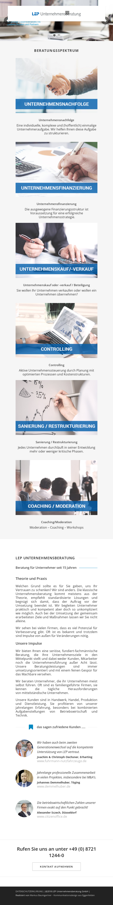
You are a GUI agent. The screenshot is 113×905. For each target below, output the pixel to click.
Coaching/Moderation (56, 522)
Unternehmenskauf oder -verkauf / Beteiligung (56, 285)
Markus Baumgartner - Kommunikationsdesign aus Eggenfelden (62, 895)
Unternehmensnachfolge (56, 120)
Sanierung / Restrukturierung (56, 442)
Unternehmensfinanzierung (56, 204)
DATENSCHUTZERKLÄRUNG (29, 891)
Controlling (56, 365)
